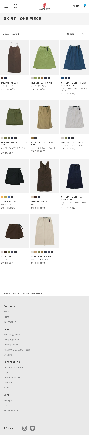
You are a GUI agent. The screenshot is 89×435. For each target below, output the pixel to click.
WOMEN (16, 293)
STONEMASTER (11, 410)
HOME (7, 293)
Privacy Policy (11, 344)
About (7, 311)
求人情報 (8, 354)
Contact (8, 382)
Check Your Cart (12, 377)
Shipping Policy (11, 339)
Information (10, 322)
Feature (7, 316)
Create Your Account (14, 367)
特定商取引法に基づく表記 (17, 349)
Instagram (9, 400)
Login (6, 372)
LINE (6, 405)
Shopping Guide (12, 334)
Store (6, 387)
